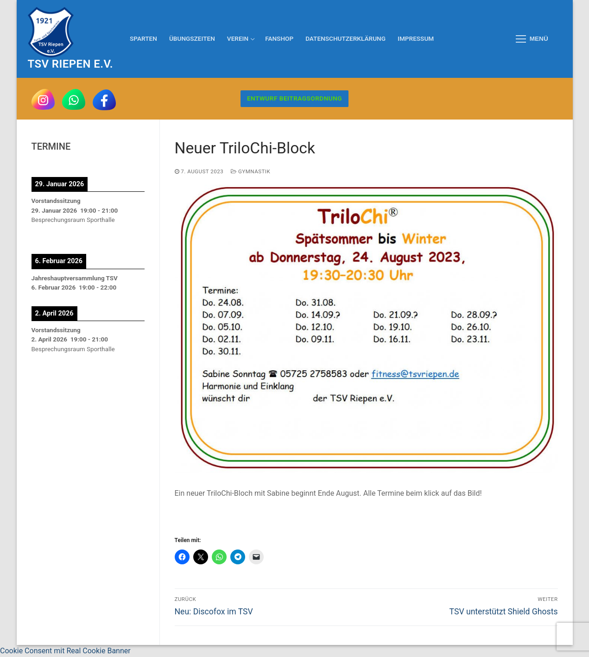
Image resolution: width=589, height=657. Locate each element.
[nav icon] (532, 39)
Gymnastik (250, 171)
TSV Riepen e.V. (71, 63)
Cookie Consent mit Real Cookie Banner (65, 650)
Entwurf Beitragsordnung (294, 98)
